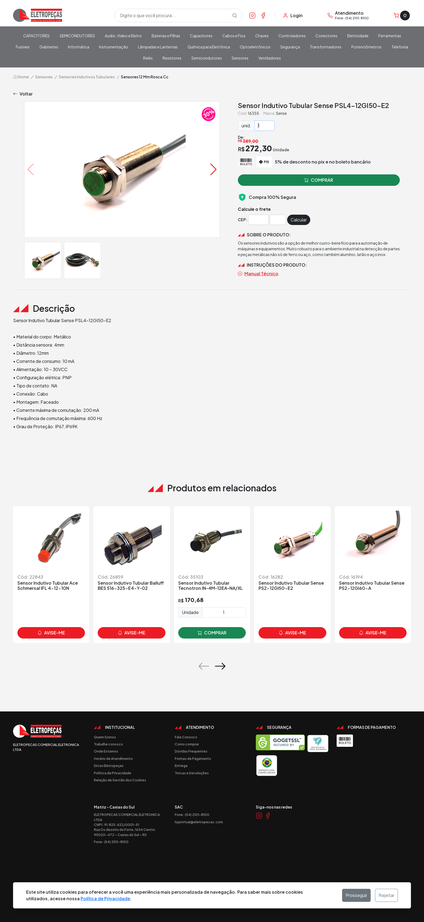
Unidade (190, 612)
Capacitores (201, 35)
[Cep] (258, 220)
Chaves (262, 35)
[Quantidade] (264, 126)
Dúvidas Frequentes (191, 751)
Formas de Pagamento (193, 758)
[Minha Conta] (293, 15)
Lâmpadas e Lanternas (158, 46)
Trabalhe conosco (108, 744)
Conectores (326, 35)
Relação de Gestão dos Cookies (120, 780)
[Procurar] (234, 15)
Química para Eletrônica (209, 46)
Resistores (172, 57)
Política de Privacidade (105, 898)
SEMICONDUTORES (77, 35)
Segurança (290, 46)
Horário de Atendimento (113, 758)
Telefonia (399, 46)
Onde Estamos (106, 751)
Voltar (23, 94)
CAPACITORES (36, 35)
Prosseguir (356, 895)
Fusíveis (23, 46)
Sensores (240, 57)
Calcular (299, 220)
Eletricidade (357, 35)
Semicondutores (206, 57)
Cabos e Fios (233, 35)
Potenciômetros (366, 46)
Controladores (292, 35)
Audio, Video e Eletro (123, 35)
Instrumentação (113, 46)
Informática (78, 46)
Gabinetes (48, 46)
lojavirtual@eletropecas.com (199, 822)
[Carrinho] (402, 15)
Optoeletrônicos (255, 46)
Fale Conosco (186, 737)
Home (21, 76)
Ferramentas (389, 35)
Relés (148, 57)
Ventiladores (269, 57)
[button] (213, 169)
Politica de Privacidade (112, 773)
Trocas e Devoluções (192, 773)
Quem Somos (105, 737)
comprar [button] (318, 180)
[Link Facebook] (263, 15)
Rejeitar (386, 895)
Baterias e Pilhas (166, 35)
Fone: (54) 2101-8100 (111, 842)
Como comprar (187, 744)
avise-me (51, 633)
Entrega (181, 765)
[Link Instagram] (252, 15)
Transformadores (326, 46)
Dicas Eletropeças (109, 765)
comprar (212, 633)
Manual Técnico (258, 273)
